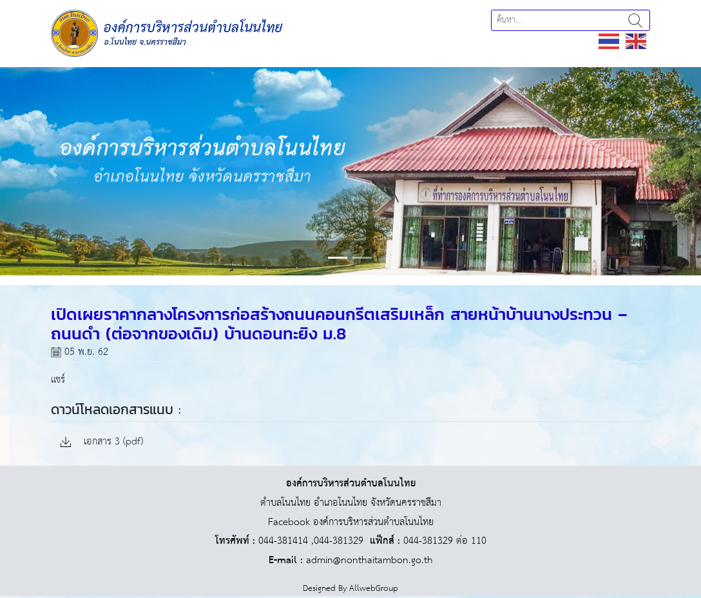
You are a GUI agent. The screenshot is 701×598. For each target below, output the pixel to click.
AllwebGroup (373, 589)
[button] (52, 171)
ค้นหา (635, 20)
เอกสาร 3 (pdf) (102, 442)
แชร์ (58, 379)
